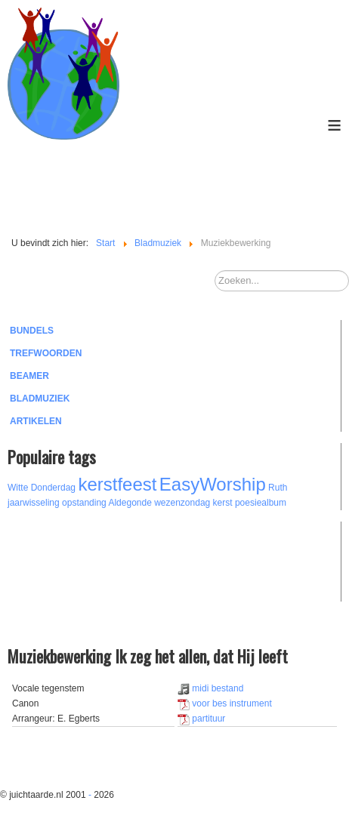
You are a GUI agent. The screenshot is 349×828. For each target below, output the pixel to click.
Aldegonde (129, 502)
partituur (201, 718)
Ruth (277, 487)
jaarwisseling (34, 502)
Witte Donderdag (42, 487)
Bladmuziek (39, 398)
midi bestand (210, 688)
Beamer (29, 376)
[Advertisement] (91, 559)
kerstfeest (117, 484)
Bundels (32, 330)
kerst (223, 502)
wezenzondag (182, 502)
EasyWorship (212, 484)
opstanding (84, 502)
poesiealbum (260, 502)
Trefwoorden (46, 353)
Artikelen (36, 421)
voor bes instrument (225, 703)
